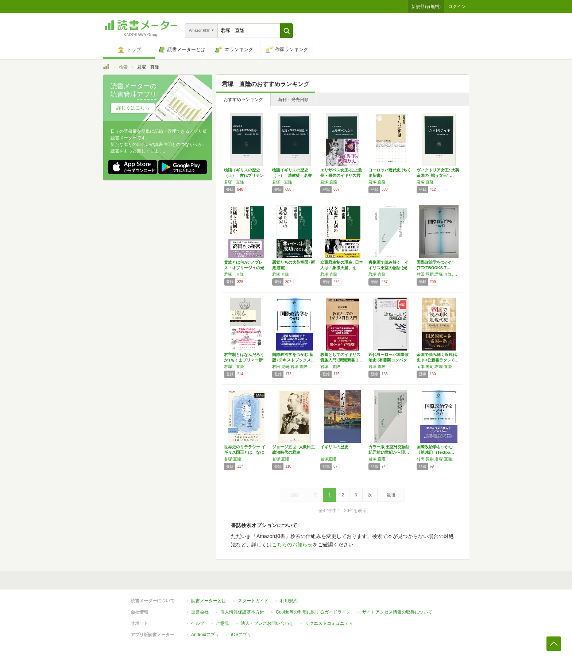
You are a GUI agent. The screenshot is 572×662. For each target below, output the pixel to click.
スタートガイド (253, 601)
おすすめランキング (243, 99)
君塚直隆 (328, 459)
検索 (123, 67)
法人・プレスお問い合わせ (267, 623)
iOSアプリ (241, 634)
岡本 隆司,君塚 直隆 (434, 366)
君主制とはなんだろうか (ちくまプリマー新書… (244, 360)
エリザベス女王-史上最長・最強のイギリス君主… (341, 175)
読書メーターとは (208, 601)
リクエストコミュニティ (329, 623)
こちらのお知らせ (292, 544)
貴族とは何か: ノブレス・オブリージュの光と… (244, 267)
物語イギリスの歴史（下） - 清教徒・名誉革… (292, 175)
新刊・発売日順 (293, 99)
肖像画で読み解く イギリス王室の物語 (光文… (388, 267)
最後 (391, 495)
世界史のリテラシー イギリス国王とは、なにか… (244, 452)
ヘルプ (197, 623)
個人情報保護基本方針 (242, 612)
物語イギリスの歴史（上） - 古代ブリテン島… (244, 175)
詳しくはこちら (133, 108)
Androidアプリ (205, 634)
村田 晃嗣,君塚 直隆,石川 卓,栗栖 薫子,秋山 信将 (439, 274)
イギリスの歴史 (334, 447)
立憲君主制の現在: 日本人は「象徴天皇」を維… (341, 267)
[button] (286, 30)
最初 (294, 495)
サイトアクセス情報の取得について (397, 612)
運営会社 (200, 612)
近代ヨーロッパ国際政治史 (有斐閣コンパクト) (388, 360)
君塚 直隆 (234, 182)
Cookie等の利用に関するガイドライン (313, 612)
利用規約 (289, 601)
